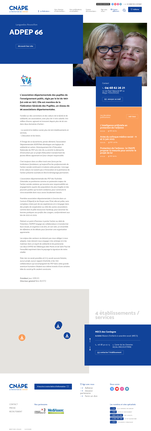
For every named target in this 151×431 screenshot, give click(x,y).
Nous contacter (103, 4)
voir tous (132, 120)
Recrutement (15, 412)
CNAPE (18, 8)
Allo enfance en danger (122, 408)
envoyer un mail (113, 99)
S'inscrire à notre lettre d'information (53, 386)
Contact (13, 404)
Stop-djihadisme (123, 418)
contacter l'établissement (109, 352)
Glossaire (28, 429)
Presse (12, 408)
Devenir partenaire (86, 392)
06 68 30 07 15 (102, 345)
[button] (22, 337)
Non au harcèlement (121, 412)
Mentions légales (15, 429)
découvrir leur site (25, 46)
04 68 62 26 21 (113, 88)
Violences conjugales (121, 422)
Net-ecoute (121, 415)
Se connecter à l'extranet (132, 4)
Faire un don (91, 396)
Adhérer (135, 9)
